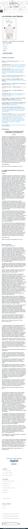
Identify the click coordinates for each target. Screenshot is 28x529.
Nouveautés (5, 490)
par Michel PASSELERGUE (17, 103)
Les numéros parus (7, 470)
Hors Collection (6, 485)
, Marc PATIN (11, 118)
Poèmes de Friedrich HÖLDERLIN (17, 125)
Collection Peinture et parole (8, 480)
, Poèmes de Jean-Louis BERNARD (12, 104)
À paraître (5, 492)
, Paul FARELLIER (12, 94)
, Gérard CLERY (17, 118)
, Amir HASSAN (18, 116)
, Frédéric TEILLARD (18, 70)
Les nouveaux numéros (8, 473)
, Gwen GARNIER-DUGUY (12, 109)
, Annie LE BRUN (12, 119)
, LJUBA (23, 116)
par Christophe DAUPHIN (11, 80)
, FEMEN (22, 110)
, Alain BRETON (19, 94)
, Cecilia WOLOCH (20, 119)
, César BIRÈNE (9, 108)
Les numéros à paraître (7, 475)
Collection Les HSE (7, 483)
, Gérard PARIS (16, 108)
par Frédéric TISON (10, 84)
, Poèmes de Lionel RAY (14, 76)
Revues (4, 505)
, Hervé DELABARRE (15, 120)
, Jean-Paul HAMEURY (11, 65)
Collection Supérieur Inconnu (9, 487)
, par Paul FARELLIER (21, 65)
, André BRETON (15, 117)
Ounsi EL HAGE (14, 64)
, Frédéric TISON (20, 115)
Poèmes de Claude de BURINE (18, 93)
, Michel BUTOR (11, 116)
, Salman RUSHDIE (15, 110)
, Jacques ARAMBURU (12, 115)
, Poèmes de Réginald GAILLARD (14, 100)
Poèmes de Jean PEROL (16, 69)
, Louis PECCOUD (10, 72)
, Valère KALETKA (15, 71)
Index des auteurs (6, 498)
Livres (4, 507)
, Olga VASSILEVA (10, 70)
